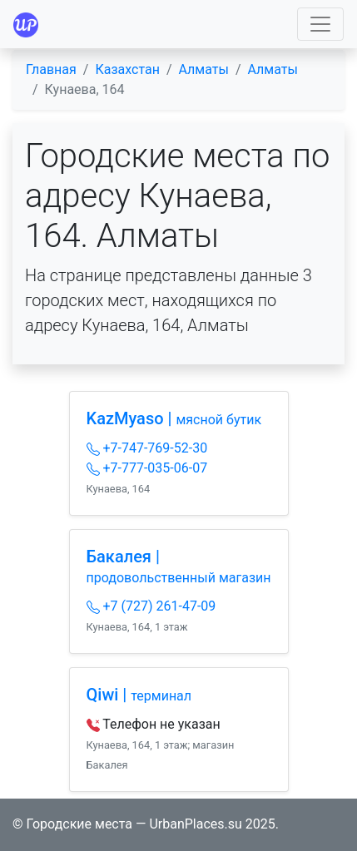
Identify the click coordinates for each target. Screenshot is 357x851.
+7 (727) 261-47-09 (151, 606)
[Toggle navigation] (320, 24)
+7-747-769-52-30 (147, 448)
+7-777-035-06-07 (147, 468)
